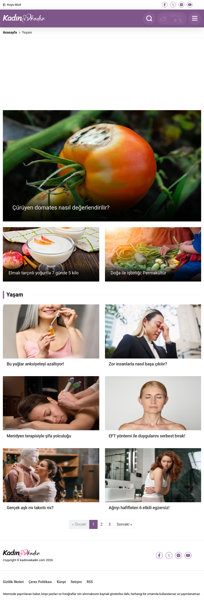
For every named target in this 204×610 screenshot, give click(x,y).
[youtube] (190, 5)
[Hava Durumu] (172, 18)
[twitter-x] (173, 5)
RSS (90, 582)
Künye (61, 582)
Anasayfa (10, 32)
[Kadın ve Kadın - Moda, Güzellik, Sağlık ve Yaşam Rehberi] (27, 18)
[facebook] (165, 5)
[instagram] (181, 5)
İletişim (76, 582)
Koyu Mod (14, 4)
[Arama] (149, 18)
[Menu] (194, 18)
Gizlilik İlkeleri (13, 582)
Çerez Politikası (40, 582)
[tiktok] (198, 5)
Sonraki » (124, 524)
